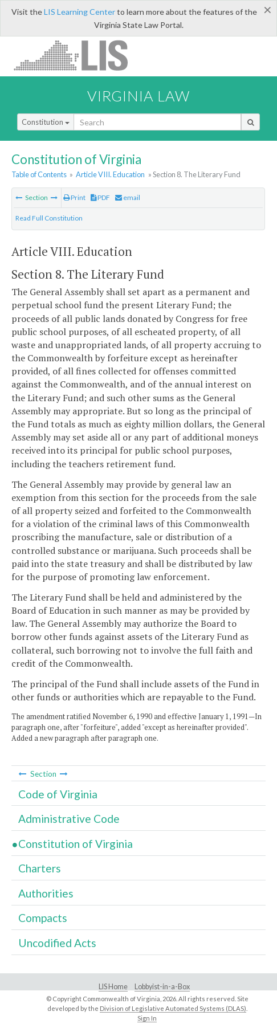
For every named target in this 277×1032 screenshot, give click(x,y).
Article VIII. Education (110, 174)
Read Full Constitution (49, 218)
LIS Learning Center (79, 12)
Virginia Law (138, 95)
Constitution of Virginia (75, 843)
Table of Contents (39, 174)
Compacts (42, 917)
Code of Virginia (57, 794)
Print (74, 197)
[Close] (267, 9)
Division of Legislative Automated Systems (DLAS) (173, 1008)
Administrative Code (69, 818)
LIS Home (113, 986)
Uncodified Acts (57, 942)
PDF (100, 197)
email (127, 197)
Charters (39, 868)
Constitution (46, 122)
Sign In (147, 1018)
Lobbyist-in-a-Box (162, 986)
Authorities (46, 893)
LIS (77, 55)
